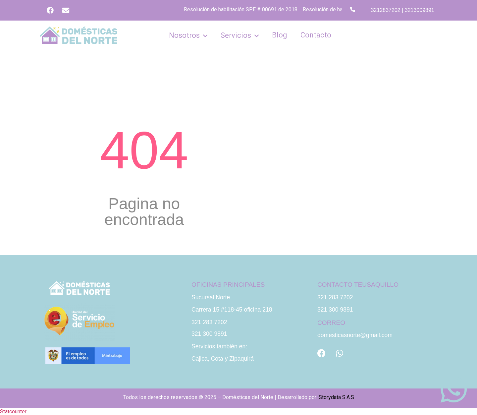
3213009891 (419, 10)
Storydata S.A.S (336, 396)
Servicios (240, 34)
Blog (279, 34)
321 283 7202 (209, 321)
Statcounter (13, 411)
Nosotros (188, 34)
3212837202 (385, 10)
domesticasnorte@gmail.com (355, 334)
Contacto (315, 34)
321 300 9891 (209, 333)
